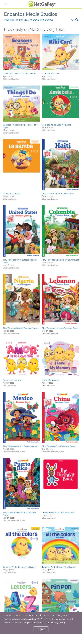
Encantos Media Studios (30, 14)
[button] (72, 20)
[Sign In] (5, 4)
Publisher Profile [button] (13, 19)
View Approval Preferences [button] (38, 19)
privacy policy (57, 622)
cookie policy (28, 619)
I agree (41, 629)
